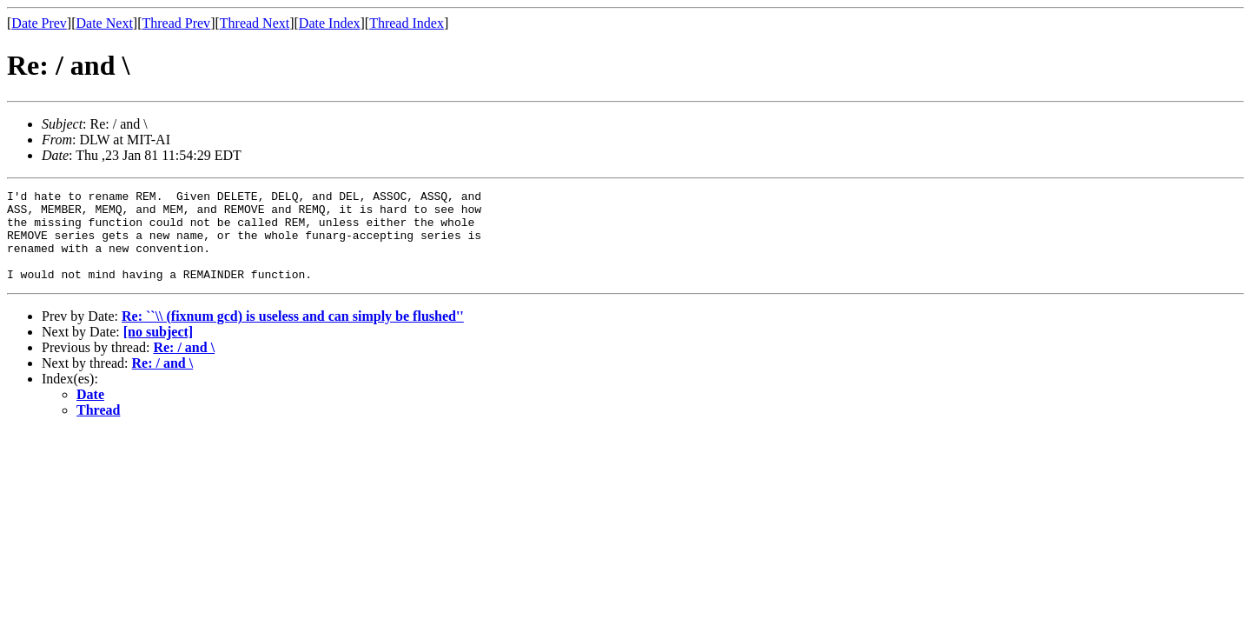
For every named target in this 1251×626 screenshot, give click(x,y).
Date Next (104, 23)
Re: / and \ (184, 365)
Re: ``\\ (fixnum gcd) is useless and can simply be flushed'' (293, 334)
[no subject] (158, 350)
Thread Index (406, 23)
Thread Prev (176, 23)
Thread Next (254, 23)
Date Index (330, 23)
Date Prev (39, 23)
